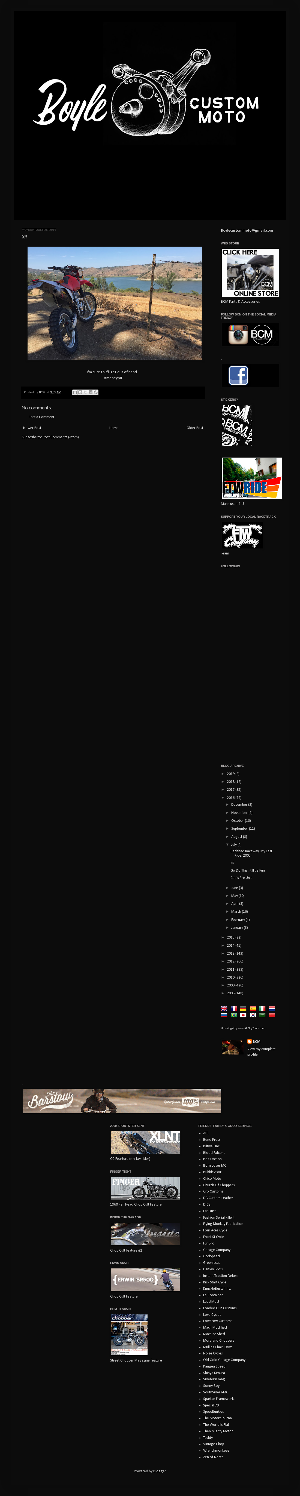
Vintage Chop (213, 1444)
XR (232, 863)
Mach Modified (215, 1328)
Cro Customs (213, 1192)
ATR (206, 1133)
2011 (231, 970)
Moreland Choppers (218, 1341)
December (239, 805)
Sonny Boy (211, 1386)
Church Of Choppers (219, 1185)
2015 (231, 938)
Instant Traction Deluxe (220, 1276)
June (235, 888)
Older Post (195, 428)
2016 (231, 798)
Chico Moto (212, 1179)
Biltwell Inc (211, 1146)
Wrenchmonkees (216, 1451)
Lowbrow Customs (217, 1321)
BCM (256, 1042)
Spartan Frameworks (219, 1399)
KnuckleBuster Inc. (217, 1289)
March (236, 912)
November (239, 813)
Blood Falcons (214, 1153)
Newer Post (32, 428)
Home (114, 428)
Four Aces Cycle (215, 1230)
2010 (231, 978)
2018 (231, 782)
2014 (231, 946)
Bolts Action (212, 1159)
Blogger (159, 1471)
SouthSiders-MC (215, 1392)
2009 (231, 985)
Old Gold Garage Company (224, 1360)
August (237, 837)
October (238, 821)
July (234, 845)
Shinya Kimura (214, 1373)
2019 (231, 774)
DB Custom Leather (218, 1198)
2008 (231, 993)
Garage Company (216, 1250)
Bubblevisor (212, 1172)
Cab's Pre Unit (241, 878)
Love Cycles (212, 1315)
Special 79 (211, 1405)
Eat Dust (209, 1211)
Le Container (213, 1295)
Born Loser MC (214, 1166)
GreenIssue (212, 1263)
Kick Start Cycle (214, 1282)
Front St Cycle (213, 1237)
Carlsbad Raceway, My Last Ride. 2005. (251, 853)
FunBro (208, 1243)
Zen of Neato (213, 1457)
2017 (231, 790)
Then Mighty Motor (218, 1431)
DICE (206, 1205)
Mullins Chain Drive (218, 1347)
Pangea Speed (214, 1367)
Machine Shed (214, 1334)
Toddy (208, 1438)
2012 (231, 961)
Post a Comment (41, 417)
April (235, 904)
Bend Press (212, 1140)
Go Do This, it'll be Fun (247, 871)
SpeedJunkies (213, 1412)
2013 (231, 954)
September (240, 829)
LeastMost (211, 1302)
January (237, 928)
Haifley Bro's (213, 1269)
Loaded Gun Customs (220, 1308)
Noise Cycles (213, 1353)
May (235, 896)
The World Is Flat (216, 1425)
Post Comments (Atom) (61, 437)
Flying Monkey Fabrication (223, 1224)
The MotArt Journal (218, 1418)
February (238, 920)
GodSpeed (211, 1256)
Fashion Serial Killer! (218, 1218)
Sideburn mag (214, 1379)
